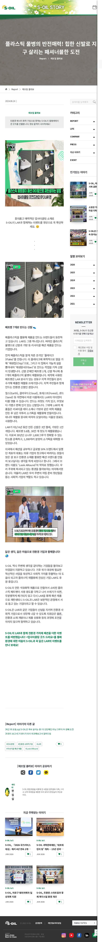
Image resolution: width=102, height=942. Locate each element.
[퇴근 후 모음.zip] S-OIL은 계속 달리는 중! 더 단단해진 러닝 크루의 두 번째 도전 (39, 729)
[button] (81, 388)
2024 (72, 280)
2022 (72, 295)
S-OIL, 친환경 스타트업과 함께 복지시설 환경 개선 (50, 897)
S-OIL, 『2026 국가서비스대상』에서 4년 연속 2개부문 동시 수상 (18, 849)
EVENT (73, 160)
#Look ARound (32, 748)
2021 (72, 303)
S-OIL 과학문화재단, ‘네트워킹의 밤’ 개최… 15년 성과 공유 (50, 849)
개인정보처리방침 (54, 923)
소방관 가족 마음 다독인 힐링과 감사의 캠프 (94, 212)
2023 (72, 288)
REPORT (74, 120)
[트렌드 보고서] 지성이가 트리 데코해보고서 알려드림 (28, 733)
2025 (72, 272)
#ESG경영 (10, 744)
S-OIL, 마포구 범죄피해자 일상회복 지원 (18, 895)
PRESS (73, 144)
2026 (72, 264)
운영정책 (38, 923)
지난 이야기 (75, 152)
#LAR (39, 744)
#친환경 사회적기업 (25, 744)
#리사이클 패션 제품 (14, 748)
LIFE (72, 128)
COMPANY (75, 136)
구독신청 (83, 362)
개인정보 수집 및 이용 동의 (85, 350)
